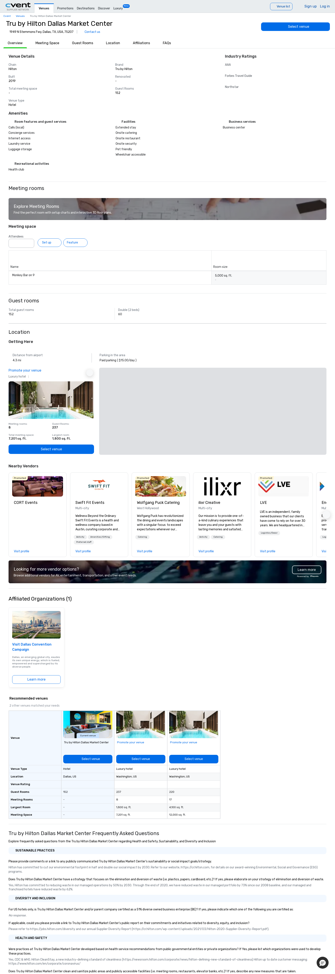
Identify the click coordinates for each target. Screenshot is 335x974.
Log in (325, 6)
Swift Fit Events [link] (89, 502)
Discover (104, 8)
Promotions (65, 8)
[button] (80, 537)
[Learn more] (36, 679)
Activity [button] (80, 537)
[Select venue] (295, 26)
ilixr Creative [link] (209, 502)
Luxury (118, 8)
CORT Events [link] (25, 502)
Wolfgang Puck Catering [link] (158, 502)
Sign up (310, 6)
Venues (44, 8)
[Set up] (50, 242)
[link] (37, 486)
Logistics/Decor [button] (269, 533)
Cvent (7, 16)
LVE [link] (263, 502)
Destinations (86, 8)
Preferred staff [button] (83, 542)
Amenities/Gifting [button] (100, 537)
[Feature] (75, 242)
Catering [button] (142, 537)
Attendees (16, 236)
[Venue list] (281, 6)
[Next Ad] (89, 372)
